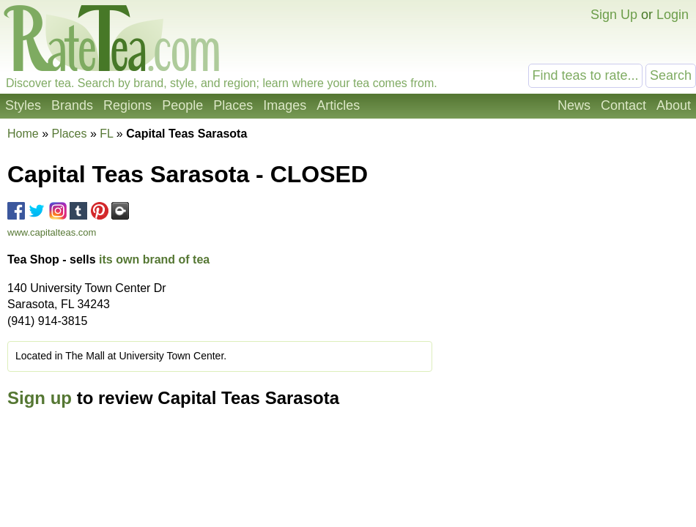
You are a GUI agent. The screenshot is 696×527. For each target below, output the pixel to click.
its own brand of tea (154, 259)
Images (284, 105)
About (673, 105)
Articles (338, 105)
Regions (127, 105)
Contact (623, 105)
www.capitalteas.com (51, 232)
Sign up (39, 398)
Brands (72, 105)
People (182, 105)
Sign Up (614, 14)
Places (233, 105)
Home (23, 133)
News (574, 105)
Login (672, 14)
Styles (23, 105)
